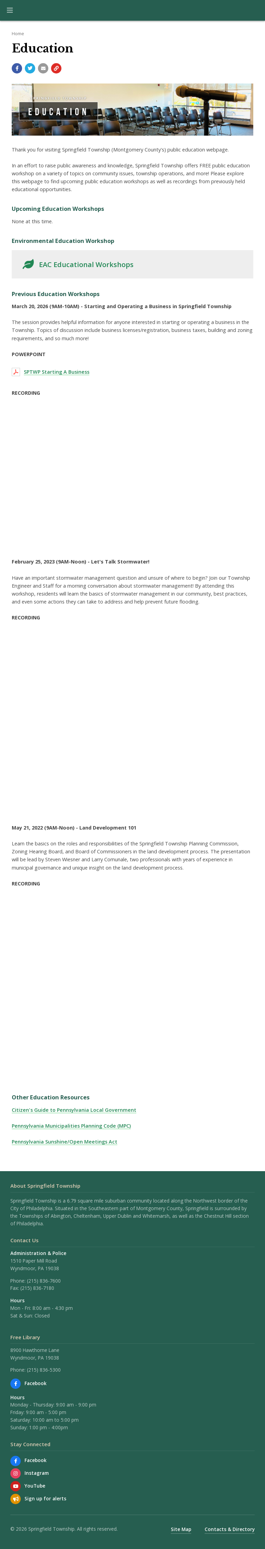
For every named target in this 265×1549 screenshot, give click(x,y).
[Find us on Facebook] (15, 1384)
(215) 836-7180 (37, 1288)
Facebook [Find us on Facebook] (35, 1383)
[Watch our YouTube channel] (15, 1486)
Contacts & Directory (230, 1529)
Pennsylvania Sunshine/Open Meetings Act (64, 1141)
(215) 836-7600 (44, 1280)
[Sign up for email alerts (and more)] (15, 1499)
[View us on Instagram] (15, 1473)
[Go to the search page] (254, 10)
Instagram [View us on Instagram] (36, 1473)
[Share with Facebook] (17, 68)
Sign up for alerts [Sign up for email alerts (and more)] (45, 1498)
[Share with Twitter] (30, 68)
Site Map (181, 1529)
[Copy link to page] (56, 68)
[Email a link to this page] (43, 68)
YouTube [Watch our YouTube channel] (34, 1485)
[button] (10, 10)
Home (18, 33)
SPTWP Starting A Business (56, 372)
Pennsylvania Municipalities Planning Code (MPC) (71, 1125)
